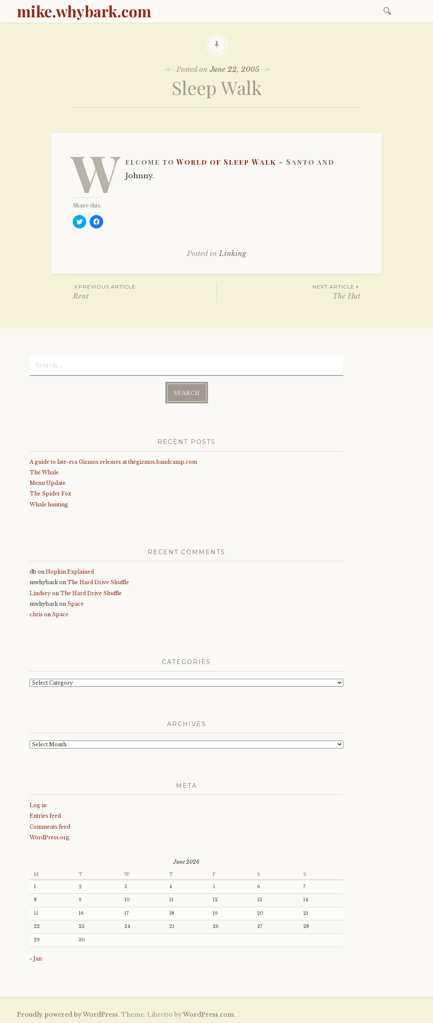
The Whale (44, 472)
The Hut (288, 292)
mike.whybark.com (84, 11)
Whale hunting (49, 504)
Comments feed (50, 826)
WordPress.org (49, 837)
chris (36, 614)
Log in (38, 805)
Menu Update (48, 482)
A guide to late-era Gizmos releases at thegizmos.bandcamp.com (113, 461)
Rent (144, 292)
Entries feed (45, 815)
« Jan (36, 958)
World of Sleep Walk (226, 161)
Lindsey (40, 593)
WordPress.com (208, 1014)
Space (75, 603)
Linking (232, 253)
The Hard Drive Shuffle (98, 582)
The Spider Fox (50, 493)
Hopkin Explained (70, 571)
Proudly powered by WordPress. (68, 1014)
